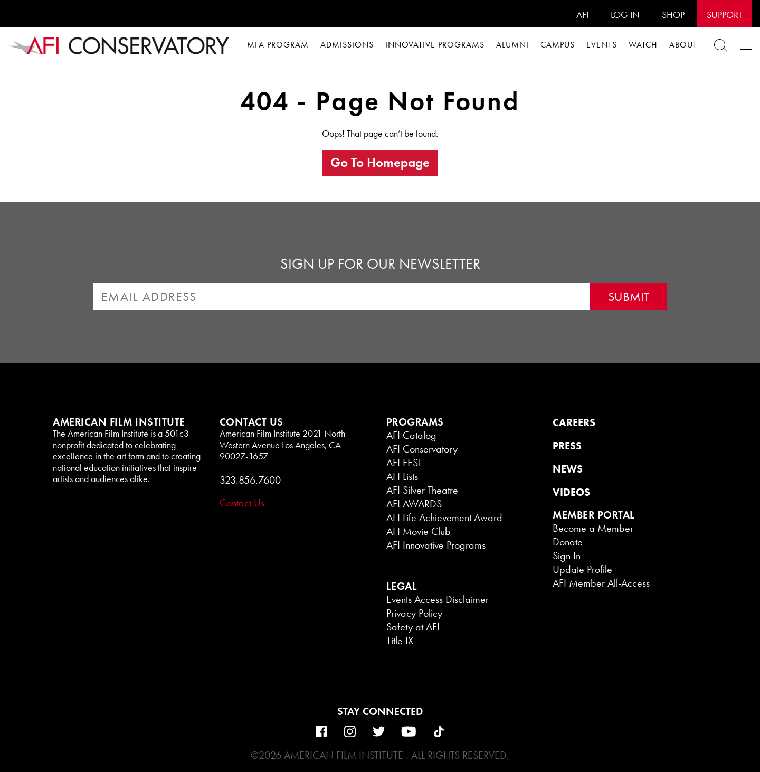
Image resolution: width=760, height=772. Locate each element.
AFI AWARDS (414, 503)
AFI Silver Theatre (422, 490)
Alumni (512, 45)
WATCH (643, 45)
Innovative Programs (434, 45)
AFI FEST (404, 462)
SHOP (673, 15)
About (683, 45)
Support (725, 15)
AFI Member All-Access (601, 583)
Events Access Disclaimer (437, 599)
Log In (625, 15)
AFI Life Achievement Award (444, 517)
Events (601, 45)
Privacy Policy (414, 613)
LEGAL (401, 586)
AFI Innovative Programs (436, 545)
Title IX (399, 640)
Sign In (567, 555)
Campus (557, 45)
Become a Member (593, 528)
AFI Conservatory (422, 449)
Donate (568, 541)
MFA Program (278, 45)
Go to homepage (380, 162)
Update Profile (582, 569)
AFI (582, 15)
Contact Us (242, 502)
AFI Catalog (411, 435)
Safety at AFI (413, 626)
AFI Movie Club (418, 531)
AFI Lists (402, 476)
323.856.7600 (250, 480)
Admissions (347, 45)
